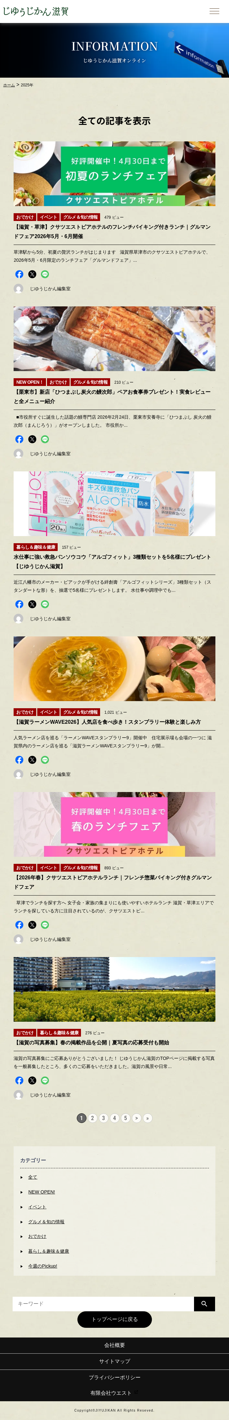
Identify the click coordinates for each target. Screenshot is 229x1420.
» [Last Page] (147, 1118)
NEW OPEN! (41, 1191)
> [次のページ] (136, 1118)
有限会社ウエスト (114, 1393)
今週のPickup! (42, 1266)
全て (32, 1177)
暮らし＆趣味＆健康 (48, 1251)
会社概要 (114, 1345)
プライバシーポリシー (115, 1377)
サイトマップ (114, 1361)
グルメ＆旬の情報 (46, 1221)
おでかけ (37, 1236)
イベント (37, 1206)
